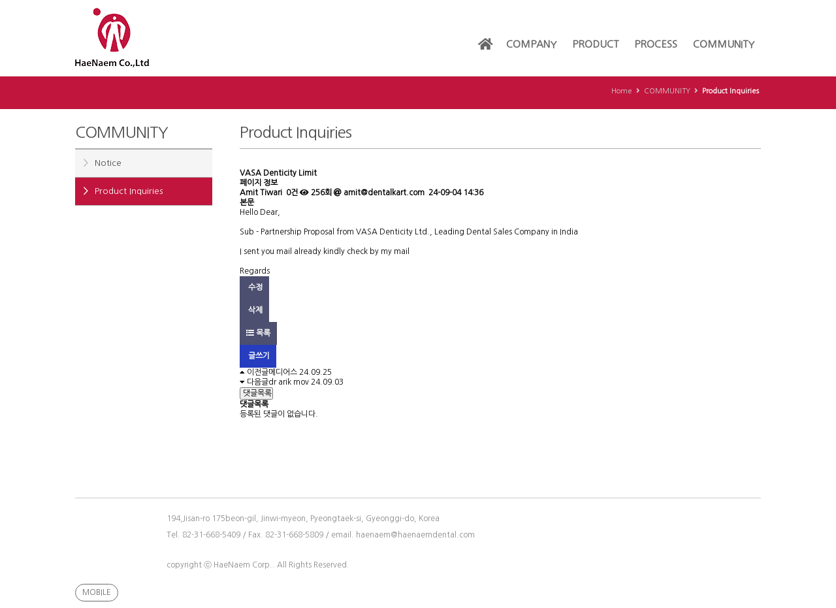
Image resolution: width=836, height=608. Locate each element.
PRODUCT (595, 44)
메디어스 (282, 372)
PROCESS (655, 44)
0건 (291, 193)
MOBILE (96, 592)
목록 (258, 333)
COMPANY (531, 44)
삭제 (254, 310)
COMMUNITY (723, 44)
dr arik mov (288, 382)
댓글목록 (256, 393)
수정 (254, 287)
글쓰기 (258, 356)
